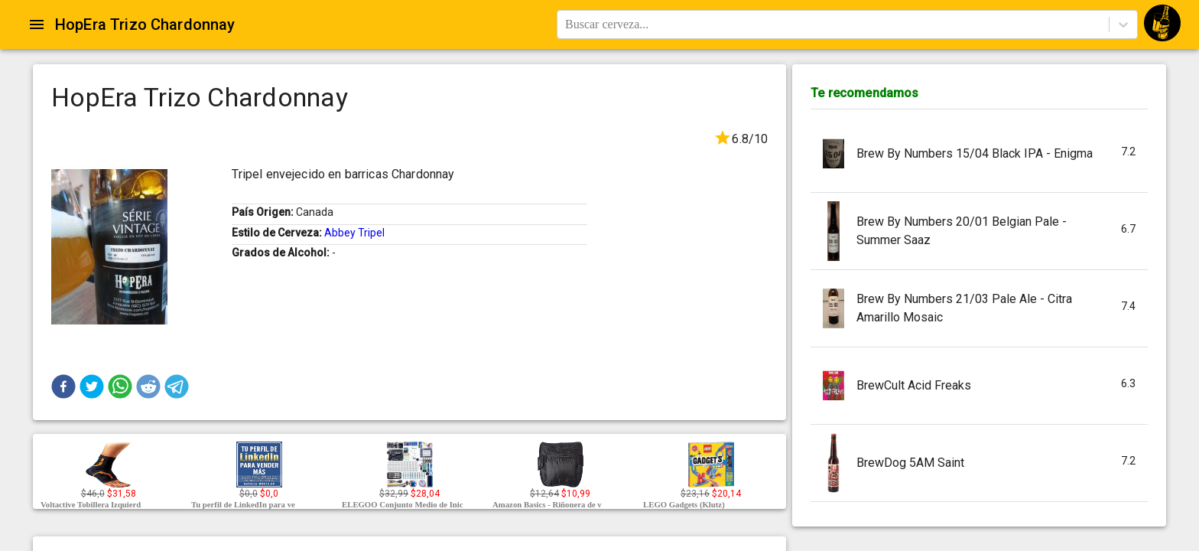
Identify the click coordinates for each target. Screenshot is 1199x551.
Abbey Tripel (354, 233)
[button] (63, 386)
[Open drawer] (36, 24)
